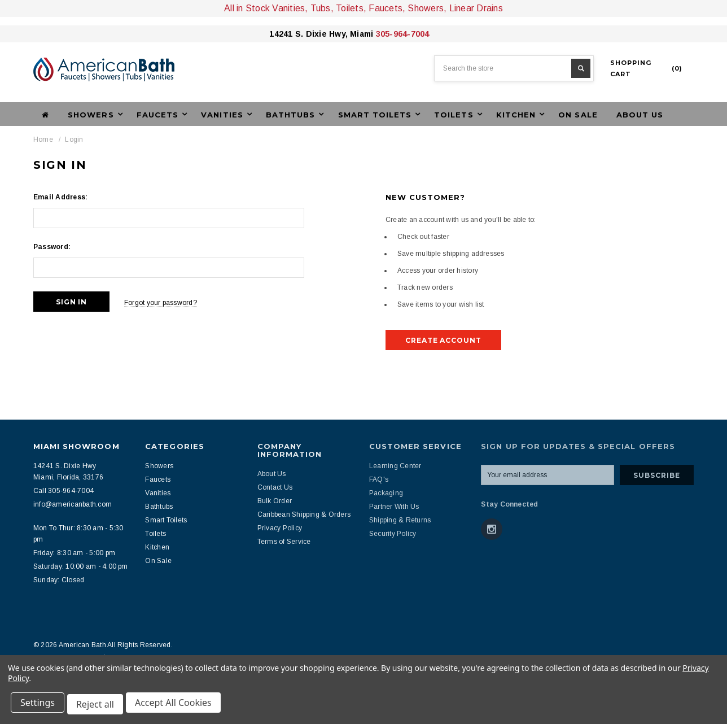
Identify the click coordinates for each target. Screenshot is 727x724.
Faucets (157, 479)
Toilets (155, 534)
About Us (639, 114)
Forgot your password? (168, 302)
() (646, 68)
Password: (52, 247)
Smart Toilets (166, 520)
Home (43, 139)
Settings (39, 706)
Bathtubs (159, 507)
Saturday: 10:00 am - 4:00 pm (80, 566)
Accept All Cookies (178, 706)
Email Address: (60, 197)
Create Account (443, 340)
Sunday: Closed (58, 580)
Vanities (157, 493)
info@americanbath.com (72, 504)
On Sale (577, 114)
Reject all (98, 706)
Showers (159, 466)
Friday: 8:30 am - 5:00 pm (74, 553)
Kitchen (157, 547)
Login (74, 139)
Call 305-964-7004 (63, 491)
